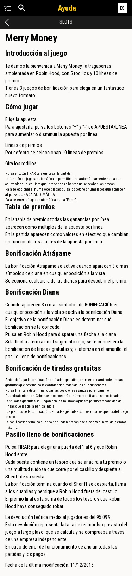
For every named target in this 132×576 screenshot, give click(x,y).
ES (122, 8)
